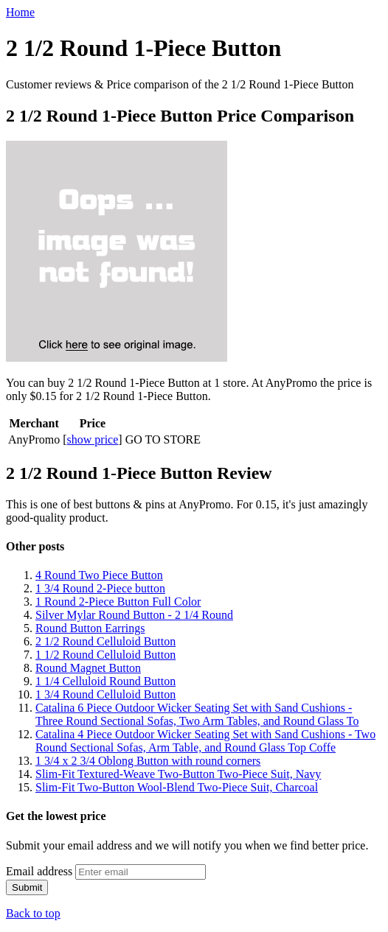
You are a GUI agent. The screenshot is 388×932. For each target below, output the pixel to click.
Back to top (33, 913)
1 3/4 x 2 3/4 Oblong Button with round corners (147, 760)
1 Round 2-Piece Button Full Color (118, 601)
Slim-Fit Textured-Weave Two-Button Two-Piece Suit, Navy (178, 774)
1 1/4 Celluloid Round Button (105, 681)
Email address (39, 871)
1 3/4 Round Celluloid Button (105, 694)
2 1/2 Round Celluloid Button (105, 641)
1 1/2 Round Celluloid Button (105, 654)
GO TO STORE (163, 439)
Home (20, 12)
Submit (27, 887)
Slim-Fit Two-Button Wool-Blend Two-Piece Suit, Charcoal (176, 787)
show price (93, 439)
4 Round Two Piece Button (99, 575)
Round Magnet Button (88, 668)
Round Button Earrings (90, 628)
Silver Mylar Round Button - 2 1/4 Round (134, 615)
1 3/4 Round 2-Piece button (100, 588)
